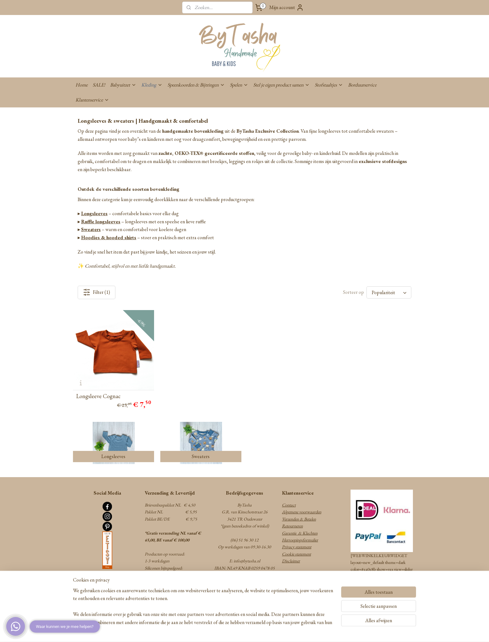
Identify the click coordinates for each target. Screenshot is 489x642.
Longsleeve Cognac (98, 396)
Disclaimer (291, 561)
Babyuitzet (123, 84)
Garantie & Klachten (299, 533)
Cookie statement (296, 554)
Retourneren (292, 526)
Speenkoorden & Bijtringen (196, 84)
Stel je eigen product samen (281, 84)
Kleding (151, 84)
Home (81, 84)
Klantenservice (92, 99)
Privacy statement (296, 547)
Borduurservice (362, 84)
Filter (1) (96, 292)
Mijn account (286, 7)
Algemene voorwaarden (301, 512)
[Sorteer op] (389, 292)
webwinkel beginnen (249, 630)
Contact (289, 505)
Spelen (239, 84)
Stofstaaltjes (329, 84)
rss (231, 630)
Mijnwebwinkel (291, 630)
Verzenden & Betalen (299, 519)
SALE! (99, 84)
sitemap (223, 630)
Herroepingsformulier (300, 540)
